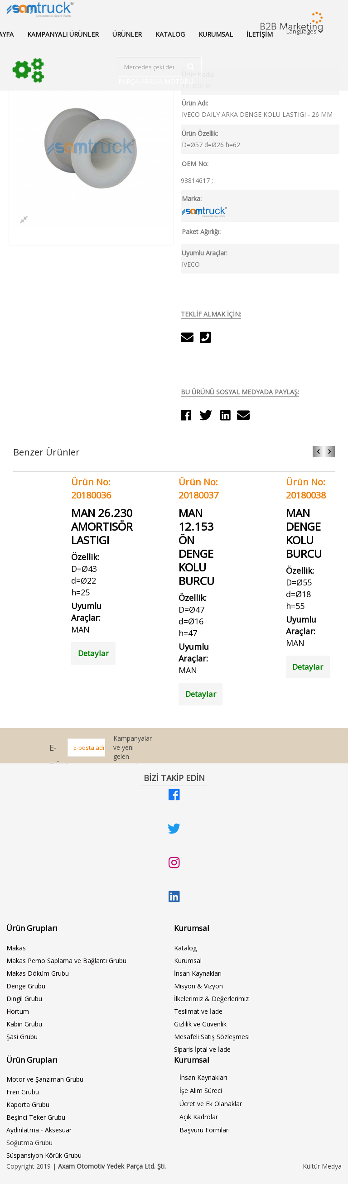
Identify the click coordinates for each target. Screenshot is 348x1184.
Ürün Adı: (195, 103)
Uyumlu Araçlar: (204, 253)
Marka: (192, 198)
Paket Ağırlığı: (201, 231)
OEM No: (195, 163)
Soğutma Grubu (29, 1142)
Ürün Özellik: (200, 133)
